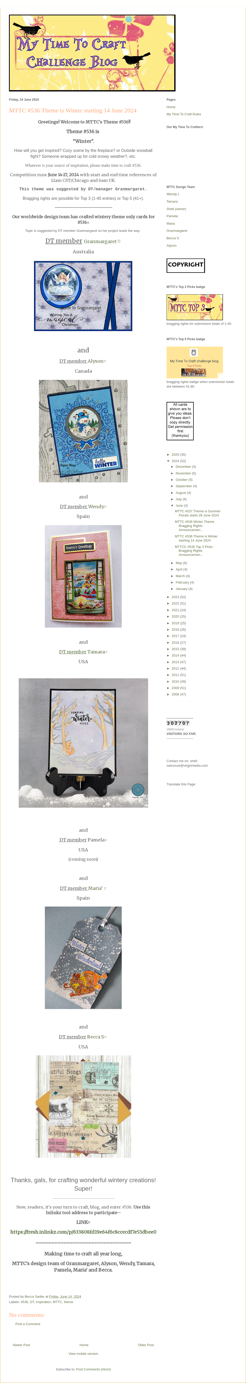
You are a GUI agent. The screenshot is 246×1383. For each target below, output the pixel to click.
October (182, 480)
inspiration (43, 1302)
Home (84, 1345)
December (184, 467)
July (179, 499)
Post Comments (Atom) (93, 1369)
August (181, 493)
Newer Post (21, 1345)
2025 (176, 454)
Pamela (172, 216)
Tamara (82, 652)
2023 (176, 597)
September (184, 486)
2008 (176, 694)
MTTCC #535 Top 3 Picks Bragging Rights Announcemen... (194, 551)
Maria (94, 888)
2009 (176, 688)
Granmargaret (100, 241)
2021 (176, 610)
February (183, 582)
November (184, 473)
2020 (176, 616)
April (179, 569)
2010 (176, 681)
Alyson (95, 361)
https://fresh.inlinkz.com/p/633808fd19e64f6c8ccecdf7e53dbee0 (83, 1232)
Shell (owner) (176, 209)
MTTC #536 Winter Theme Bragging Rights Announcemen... (194, 526)
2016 (176, 642)
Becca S (95, 1037)
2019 (176, 623)
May (179, 563)
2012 (176, 668)
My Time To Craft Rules (184, 114)
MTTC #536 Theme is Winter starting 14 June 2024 (196, 538)
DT (32, 1302)
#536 (24, 1302)
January (182, 589)
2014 (176, 655)
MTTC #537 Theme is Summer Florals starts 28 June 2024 (197, 513)
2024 (176, 461)
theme (68, 1302)
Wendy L (173, 194)
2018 (176, 629)
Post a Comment (27, 1324)
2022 (176, 603)
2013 (176, 662)
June (180, 505)
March (181, 576)
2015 (176, 649)
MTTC (57, 1302)
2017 (176, 636)
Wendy (96, 506)
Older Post (146, 1345)
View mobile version (83, 1354)
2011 (176, 675)
